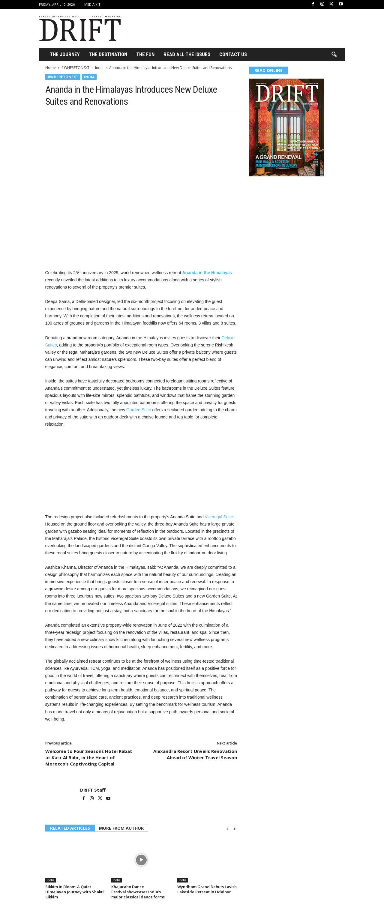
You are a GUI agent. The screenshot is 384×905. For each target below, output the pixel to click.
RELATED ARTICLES (70, 828)
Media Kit (92, 4)
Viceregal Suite (219, 516)
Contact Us (233, 54)
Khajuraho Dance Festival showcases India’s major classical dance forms (138, 892)
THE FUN (145, 54)
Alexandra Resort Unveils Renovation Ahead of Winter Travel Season (195, 754)
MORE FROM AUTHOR (121, 828)
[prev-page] (227, 829)
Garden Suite (138, 409)
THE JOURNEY (65, 54)
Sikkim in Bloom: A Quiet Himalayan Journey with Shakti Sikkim (74, 892)
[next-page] (234, 829)
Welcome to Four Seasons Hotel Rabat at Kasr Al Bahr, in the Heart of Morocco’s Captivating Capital (88, 757)
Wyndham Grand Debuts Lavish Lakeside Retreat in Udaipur (207, 889)
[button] (333, 54)
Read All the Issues (187, 54)
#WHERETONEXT (75, 67)
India (99, 67)
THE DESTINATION (108, 54)
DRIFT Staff (93, 790)
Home (50, 67)
